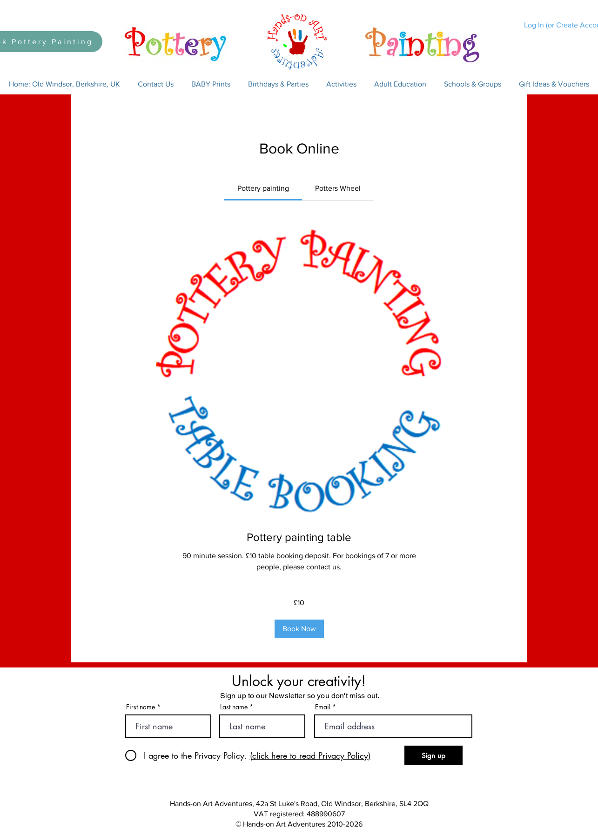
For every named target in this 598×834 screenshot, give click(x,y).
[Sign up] (433, 755)
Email (322, 707)
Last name (234, 707)
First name (140, 707)
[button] (155, 84)
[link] (263, 188)
